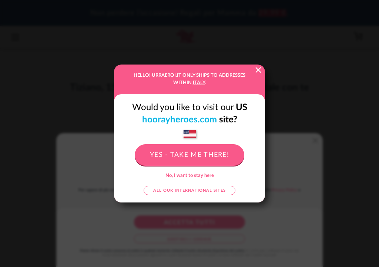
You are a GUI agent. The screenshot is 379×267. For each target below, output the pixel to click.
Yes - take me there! (189, 155)
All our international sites (189, 190)
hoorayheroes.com (179, 119)
